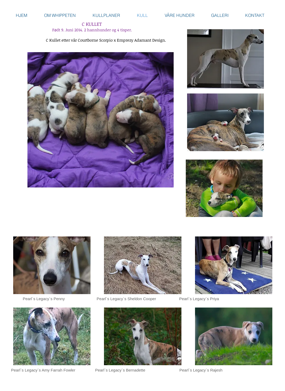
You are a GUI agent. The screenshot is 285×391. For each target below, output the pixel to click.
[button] (52, 265)
